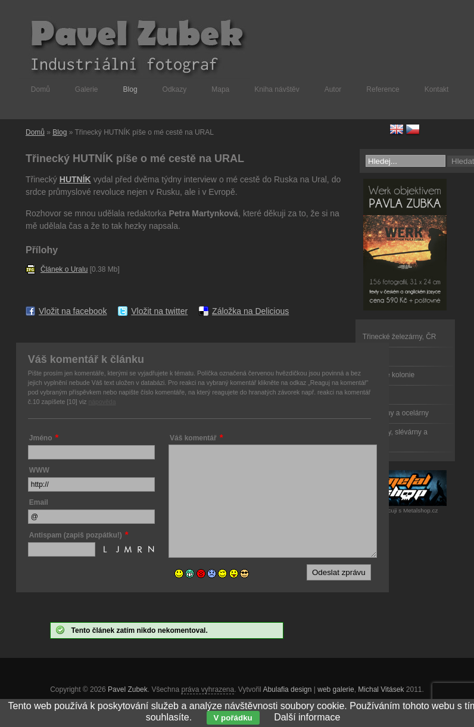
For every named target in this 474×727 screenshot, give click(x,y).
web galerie (335, 689)
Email (38, 502)
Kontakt (437, 89)
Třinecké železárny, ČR (399, 337)
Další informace (307, 717)
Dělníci (374, 356)
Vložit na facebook (73, 311)
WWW (39, 470)
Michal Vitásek (381, 689)
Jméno (40, 438)
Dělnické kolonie (388, 375)
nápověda (102, 401)
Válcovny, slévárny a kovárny (395, 437)
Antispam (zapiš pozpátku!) (75, 535)
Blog (130, 89)
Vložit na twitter (159, 311)
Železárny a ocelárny (396, 413)
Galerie (86, 89)
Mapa (220, 89)
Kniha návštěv (276, 89)
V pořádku (233, 717)
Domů (40, 89)
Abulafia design (287, 689)
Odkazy (175, 89)
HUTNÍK (75, 179)
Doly (370, 394)
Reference (382, 89)
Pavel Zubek (128, 689)
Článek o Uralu (64, 269)
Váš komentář (193, 438)
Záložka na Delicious (250, 311)
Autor (333, 89)
